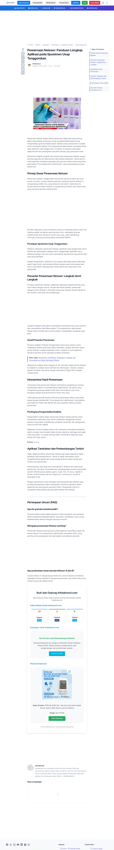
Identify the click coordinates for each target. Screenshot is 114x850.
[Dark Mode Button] (103, 3)
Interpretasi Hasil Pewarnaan (96, 70)
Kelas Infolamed (24, 3)
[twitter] (23, 57)
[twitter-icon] (11, 845)
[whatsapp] (23, 61)
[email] (23, 73)
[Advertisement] (57, 27)
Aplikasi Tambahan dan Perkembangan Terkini (98, 77)
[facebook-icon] (7, 845)
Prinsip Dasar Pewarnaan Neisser (99, 54)
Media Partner (50, 3)
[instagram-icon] (14, 845)
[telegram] (23, 65)
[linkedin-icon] (21, 845)
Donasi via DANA (57, 653)
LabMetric (76, 3)
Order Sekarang (57, 718)
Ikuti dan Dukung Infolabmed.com (96, 89)
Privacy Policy (63, 3)
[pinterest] (23, 69)
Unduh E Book (96, 849)
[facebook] (23, 54)
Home (63, 849)
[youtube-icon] (18, 845)
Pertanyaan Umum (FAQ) (99, 83)
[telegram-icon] (25, 845)
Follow (39, 620)
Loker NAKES (94, 3)
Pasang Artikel (37, 3)
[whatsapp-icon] (29, 845)
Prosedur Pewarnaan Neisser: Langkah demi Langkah (98, 62)
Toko (84, 3)
